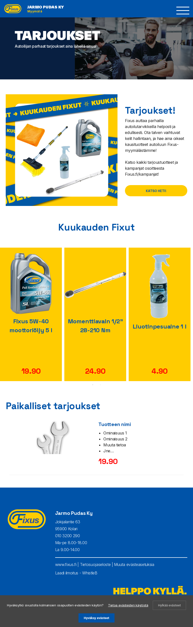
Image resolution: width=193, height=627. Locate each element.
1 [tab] (92, 384)
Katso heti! (156, 191)
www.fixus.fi (66, 564)
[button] (183, 10)
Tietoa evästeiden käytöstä (128, 605)
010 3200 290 (67, 535)
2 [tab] (100, 384)
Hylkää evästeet (169, 605)
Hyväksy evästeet (96, 618)
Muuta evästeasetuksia (134, 564)
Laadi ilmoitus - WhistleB (76, 572)
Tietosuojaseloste (95, 564)
